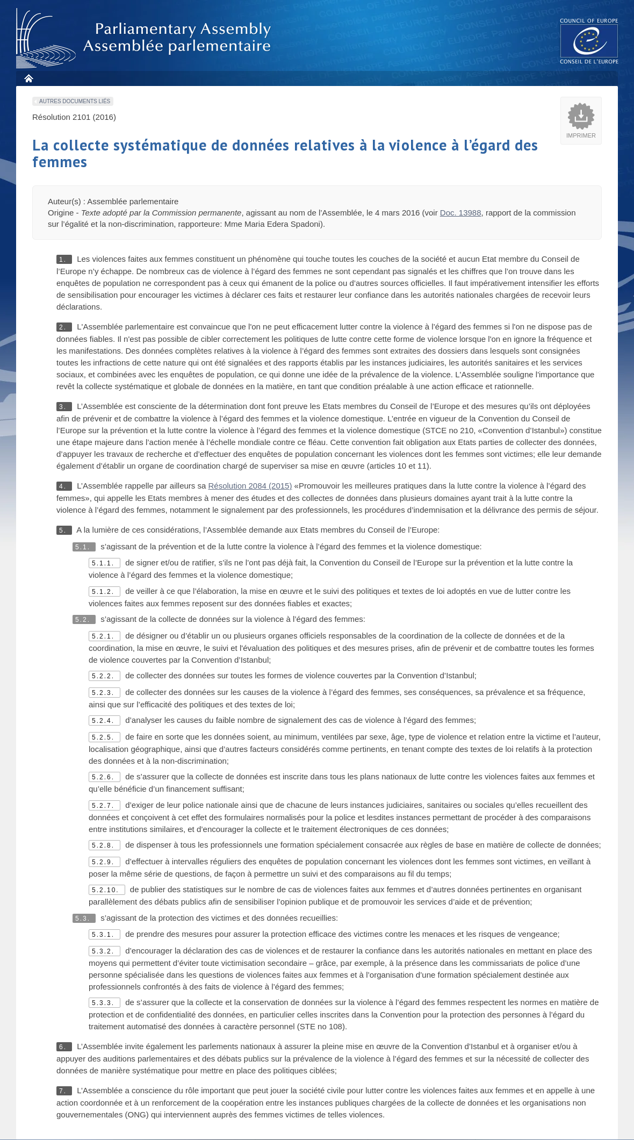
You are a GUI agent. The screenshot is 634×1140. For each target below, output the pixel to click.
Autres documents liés (74, 101)
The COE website (589, 40)
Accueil (28, 78)
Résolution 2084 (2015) (250, 485)
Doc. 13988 (460, 212)
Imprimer (581, 135)
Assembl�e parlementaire (145, 38)
